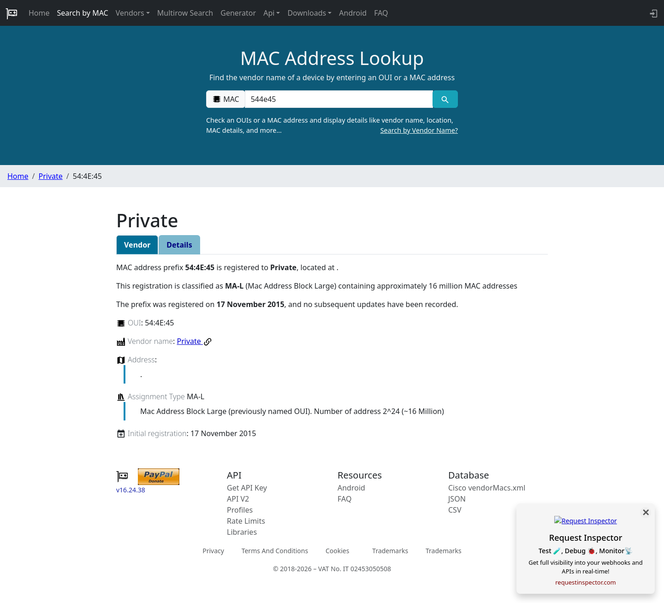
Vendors (130, 13)
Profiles (240, 510)
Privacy (213, 550)
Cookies (337, 550)
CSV (455, 510)
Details (179, 245)
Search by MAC (82, 13)
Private (50, 176)
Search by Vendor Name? (419, 130)
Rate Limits (246, 521)
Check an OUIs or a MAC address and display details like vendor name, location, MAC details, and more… (332, 125)
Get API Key (247, 488)
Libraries (242, 532)
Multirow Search (185, 13)
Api (268, 13)
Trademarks (390, 550)
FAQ (381, 13)
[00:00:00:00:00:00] (339, 99)
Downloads (306, 13)
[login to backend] (652, 12)
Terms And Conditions (275, 550)
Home (39, 13)
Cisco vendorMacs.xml (486, 488)
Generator (238, 13)
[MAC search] (445, 99)
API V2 (238, 499)
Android (353, 13)
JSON (457, 499)
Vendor (137, 245)
